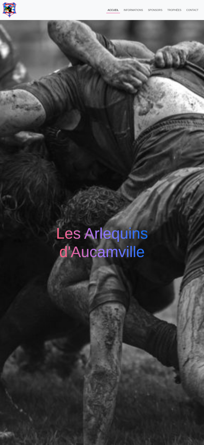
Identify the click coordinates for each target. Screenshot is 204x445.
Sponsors (155, 10)
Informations (133, 10)
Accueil (113, 10)
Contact (192, 10)
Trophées (174, 10)
